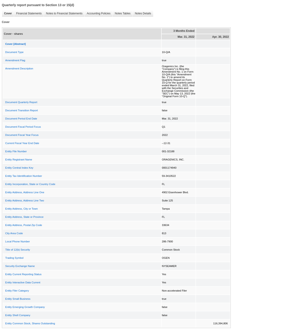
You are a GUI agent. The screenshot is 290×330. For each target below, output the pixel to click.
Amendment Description (19, 68)
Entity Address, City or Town (21, 208)
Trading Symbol (14, 257)
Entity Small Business (18, 298)
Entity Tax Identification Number (23, 176)
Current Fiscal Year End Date (22, 143)
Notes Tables (121, 13)
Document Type (14, 52)
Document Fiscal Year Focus (21, 135)
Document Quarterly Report (21, 102)
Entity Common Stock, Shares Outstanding (30, 323)
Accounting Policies (97, 13)
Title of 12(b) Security (17, 249)
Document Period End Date (21, 118)
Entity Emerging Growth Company (25, 307)
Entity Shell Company (17, 315)
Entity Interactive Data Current (22, 282)
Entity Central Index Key (19, 167)
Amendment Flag (15, 60)
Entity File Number (16, 151)
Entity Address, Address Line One (24, 192)
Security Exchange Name (20, 266)
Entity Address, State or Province (24, 217)
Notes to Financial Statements (63, 13)
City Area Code (14, 233)
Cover (7, 13)
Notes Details (141, 13)
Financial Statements (28, 13)
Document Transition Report (21, 110)
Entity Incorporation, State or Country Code (30, 184)
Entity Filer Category (17, 290)
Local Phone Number (17, 241)
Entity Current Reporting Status (23, 274)
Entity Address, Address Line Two (24, 200)
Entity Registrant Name (18, 159)
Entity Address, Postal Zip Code (23, 225)
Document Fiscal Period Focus (23, 126)
